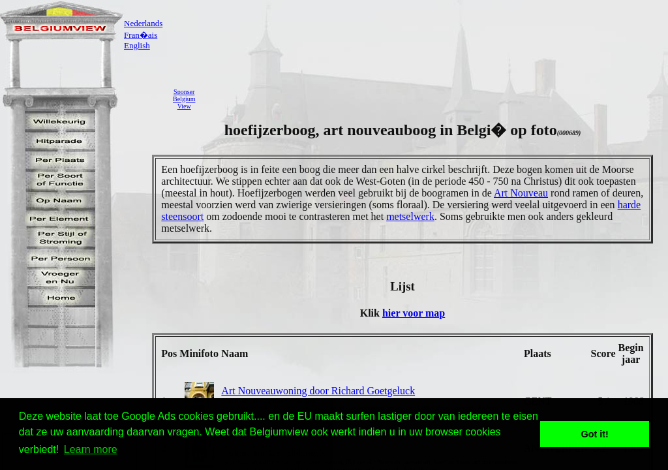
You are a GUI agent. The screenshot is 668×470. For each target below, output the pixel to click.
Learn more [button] (90, 449)
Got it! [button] (595, 434)
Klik (371, 313)
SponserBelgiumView (184, 99)
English (137, 45)
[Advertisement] (435, 98)
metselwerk (410, 216)
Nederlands (143, 23)
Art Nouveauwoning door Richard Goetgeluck (318, 390)
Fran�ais (140, 35)
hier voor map (413, 313)
